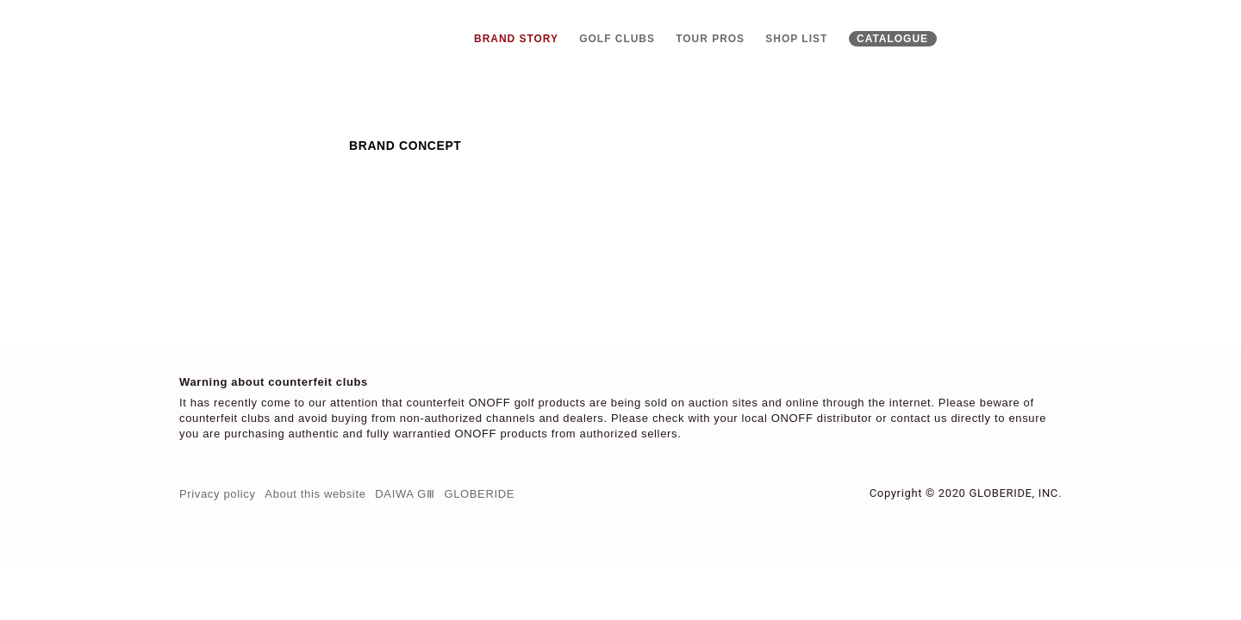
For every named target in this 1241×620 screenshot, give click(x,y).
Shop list (796, 39)
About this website (315, 493)
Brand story (516, 39)
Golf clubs (617, 39)
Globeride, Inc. (1015, 493)
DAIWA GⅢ (404, 493)
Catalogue (892, 39)
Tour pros (710, 39)
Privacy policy (217, 493)
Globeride (479, 493)
